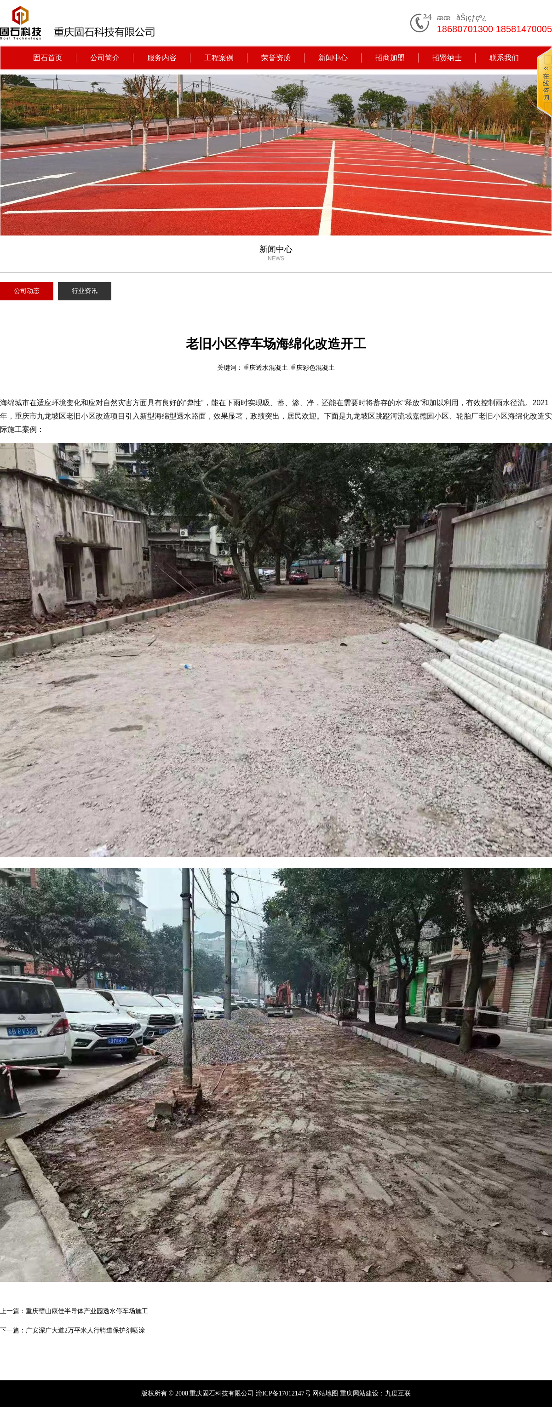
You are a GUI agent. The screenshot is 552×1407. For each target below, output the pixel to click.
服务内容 (162, 58)
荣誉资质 (276, 58)
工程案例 (219, 58)
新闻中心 (333, 58)
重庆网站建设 (359, 1393)
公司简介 (105, 58)
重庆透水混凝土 (265, 367)
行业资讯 (85, 290)
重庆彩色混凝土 (312, 367)
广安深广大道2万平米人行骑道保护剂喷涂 (85, 1330)
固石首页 (48, 58)
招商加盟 (390, 58)
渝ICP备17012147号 (283, 1393)
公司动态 (27, 290)
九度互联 (398, 1393)
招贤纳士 (447, 58)
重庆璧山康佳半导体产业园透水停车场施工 (87, 1311)
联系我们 (504, 58)
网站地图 (325, 1393)
